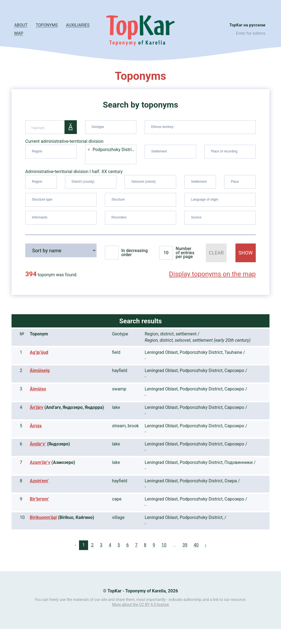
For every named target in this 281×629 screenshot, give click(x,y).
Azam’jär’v (40, 462)
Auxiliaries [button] (78, 25)
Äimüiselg (40, 370)
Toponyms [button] (47, 25)
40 (196, 545)
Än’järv (36, 407)
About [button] (20, 25)
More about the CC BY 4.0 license (140, 604)
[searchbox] (111, 126)
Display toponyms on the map (212, 274)
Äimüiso (38, 389)
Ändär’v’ (38, 444)
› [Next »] (205, 545)
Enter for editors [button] (250, 33)
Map (18, 33)
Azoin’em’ (39, 480)
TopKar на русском (247, 25)
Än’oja (36, 425)
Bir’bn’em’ (39, 499)
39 (184, 545)
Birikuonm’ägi (43, 517)
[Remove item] (89, 149)
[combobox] (111, 127)
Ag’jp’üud (39, 352)
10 (163, 545)
